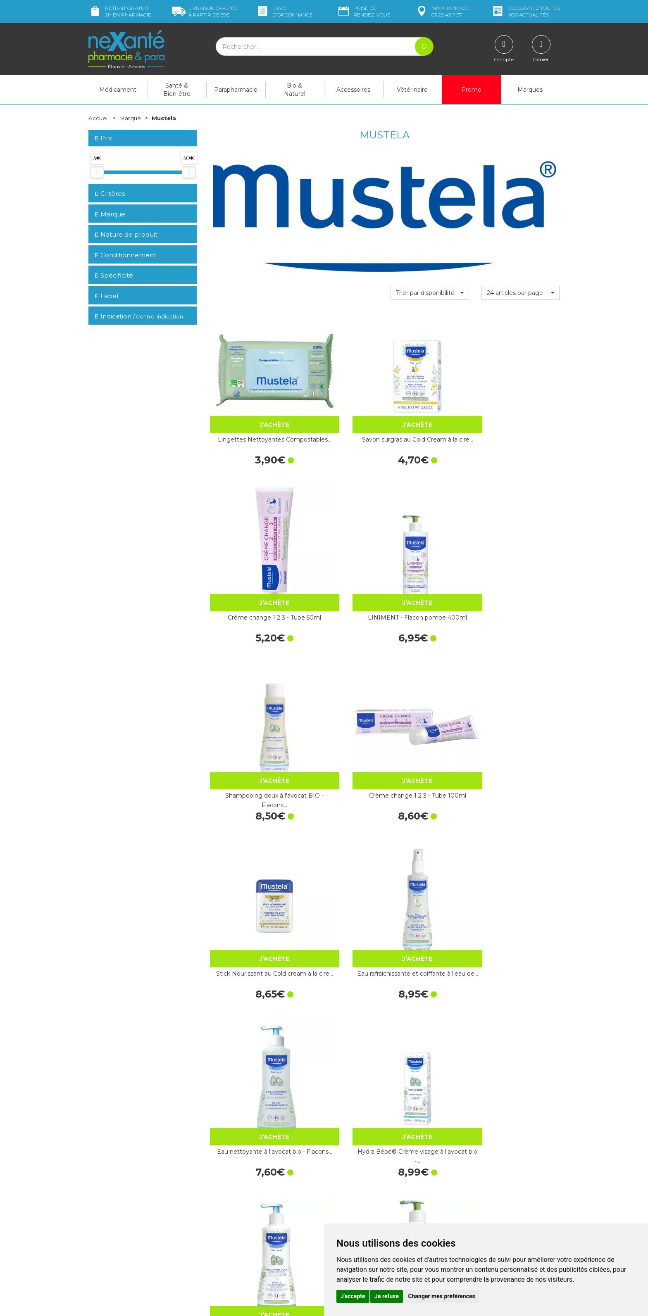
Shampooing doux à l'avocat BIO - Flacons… (248, 529)
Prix (103, 138)
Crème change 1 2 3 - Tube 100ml (339, 529)
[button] (430, 293)
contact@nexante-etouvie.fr (126, 1235)
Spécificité (114, 275)
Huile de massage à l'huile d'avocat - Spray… (429, 923)
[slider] (97, 172)
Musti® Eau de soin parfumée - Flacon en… (429, 1055)
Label (106, 295)
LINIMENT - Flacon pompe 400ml (520, 398)
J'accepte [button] (353, 1296)
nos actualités (525, 11)
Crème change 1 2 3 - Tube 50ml (429, 398)
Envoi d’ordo (284, 11)
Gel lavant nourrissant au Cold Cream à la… (248, 923)
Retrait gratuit (119, 11)
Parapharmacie (235, 89)
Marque (131, 118)
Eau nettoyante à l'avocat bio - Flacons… (248, 661)
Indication (139, 316)
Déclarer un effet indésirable (368, 1212)
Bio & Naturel (294, 89)
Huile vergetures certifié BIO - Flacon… (339, 1055)
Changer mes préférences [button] (441, 1296)
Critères (110, 193)
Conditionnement (125, 255)
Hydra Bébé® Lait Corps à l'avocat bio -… (520, 1055)
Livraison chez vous (476, 1169)
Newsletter (224, 1231)
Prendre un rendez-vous (362, 1205)
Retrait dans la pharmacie (485, 1162)
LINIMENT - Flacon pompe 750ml (520, 661)
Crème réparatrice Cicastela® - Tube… (430, 792)
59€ (205, 11)
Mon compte (106, 1255)
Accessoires (353, 89)
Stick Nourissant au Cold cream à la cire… (430, 529)
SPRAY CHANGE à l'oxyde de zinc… (520, 792)
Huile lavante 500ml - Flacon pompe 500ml (339, 792)
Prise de (363, 11)
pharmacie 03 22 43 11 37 (443, 11)
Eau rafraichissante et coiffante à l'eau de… (520, 529)
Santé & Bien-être (177, 89)
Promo (471, 89)
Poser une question (114, 1248)
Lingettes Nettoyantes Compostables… (248, 398)
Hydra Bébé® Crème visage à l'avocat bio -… (339, 661)
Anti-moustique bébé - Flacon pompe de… (339, 923)
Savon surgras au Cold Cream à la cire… (339, 398)
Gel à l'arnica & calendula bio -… (248, 792)
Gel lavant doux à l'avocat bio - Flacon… (430, 661)
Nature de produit (126, 234)
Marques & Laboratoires (241, 1223)
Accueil (98, 118)
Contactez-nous (352, 1197)
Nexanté (224, 1303)
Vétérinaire (412, 89)
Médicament (117, 89)
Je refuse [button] (386, 1296)
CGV (336, 1219)
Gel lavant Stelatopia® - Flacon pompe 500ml (248, 1055)
